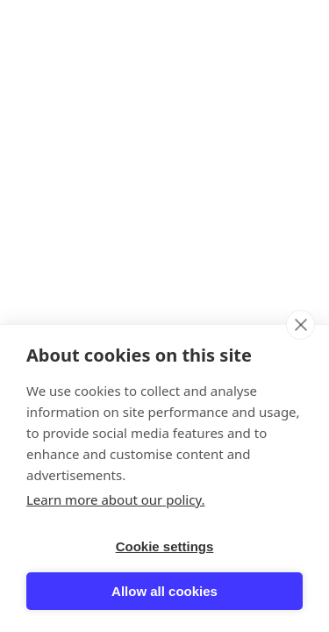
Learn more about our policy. (115, 499)
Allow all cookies (164, 591)
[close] (300, 325)
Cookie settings (165, 546)
